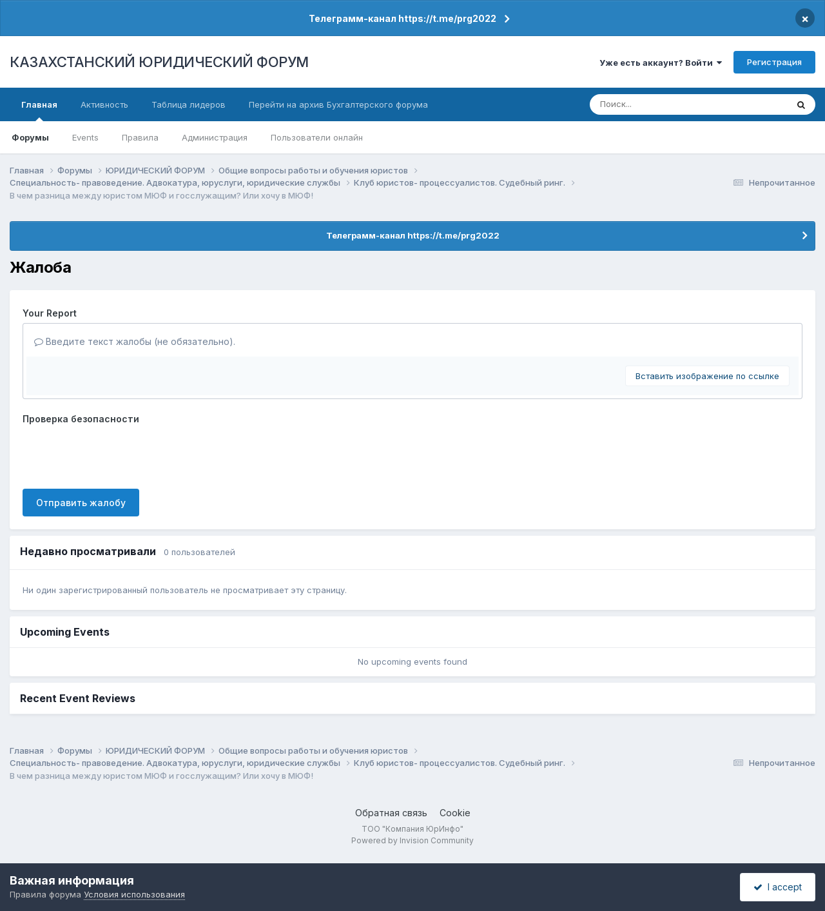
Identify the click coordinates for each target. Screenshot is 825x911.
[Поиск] (665, 104)
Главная (39, 110)
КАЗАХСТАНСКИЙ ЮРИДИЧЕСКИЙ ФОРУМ (159, 62)
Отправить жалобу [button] (81, 502)
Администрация (215, 137)
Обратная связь (391, 812)
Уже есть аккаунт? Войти (660, 62)
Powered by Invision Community (412, 840)
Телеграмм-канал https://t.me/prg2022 (402, 18)
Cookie (455, 812)
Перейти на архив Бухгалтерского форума (338, 104)
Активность (104, 104)
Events (85, 137)
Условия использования (134, 894)
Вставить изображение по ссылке (707, 376)
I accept (777, 886)
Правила (140, 137)
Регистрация (774, 62)
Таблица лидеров (188, 104)
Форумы (30, 137)
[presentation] (120, 454)
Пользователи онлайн (317, 137)
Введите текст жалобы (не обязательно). (134, 341)
